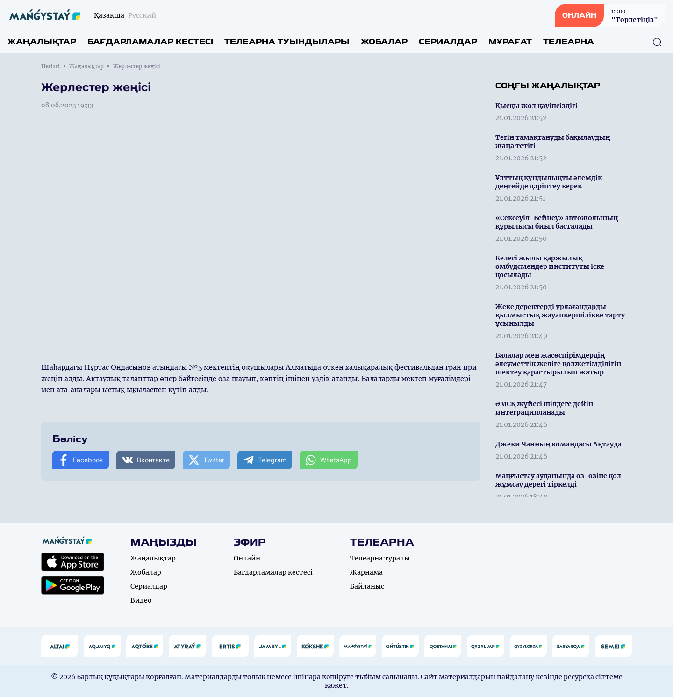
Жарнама (366, 572)
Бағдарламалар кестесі (150, 41)
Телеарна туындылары (287, 41)
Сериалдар (448, 41)
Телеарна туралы (380, 558)
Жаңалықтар (41, 41)
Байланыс (367, 586)
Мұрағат (510, 41)
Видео (141, 600)
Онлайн (247, 558)
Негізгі (50, 66)
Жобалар (384, 41)
